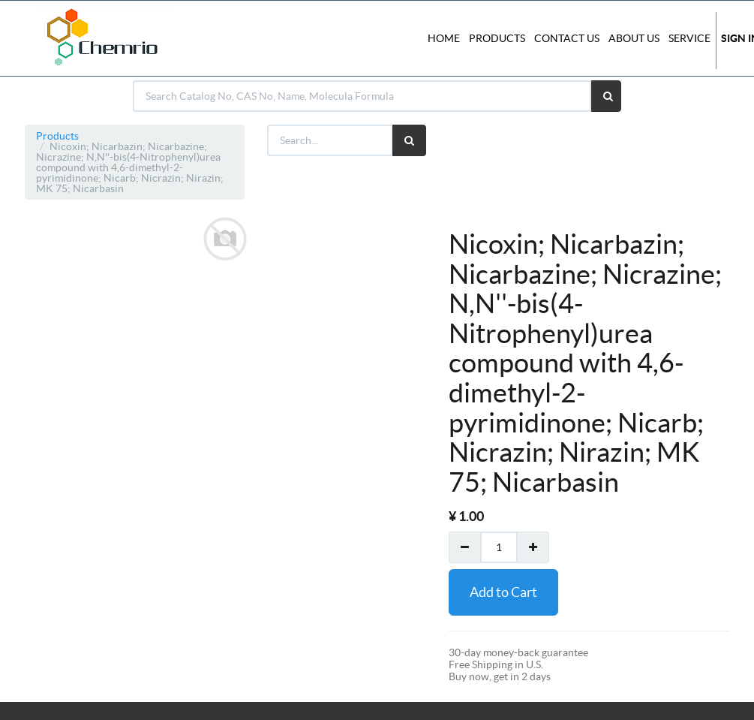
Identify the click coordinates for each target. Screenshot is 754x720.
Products (57, 136)
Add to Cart (503, 592)
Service (689, 38)
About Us (633, 38)
